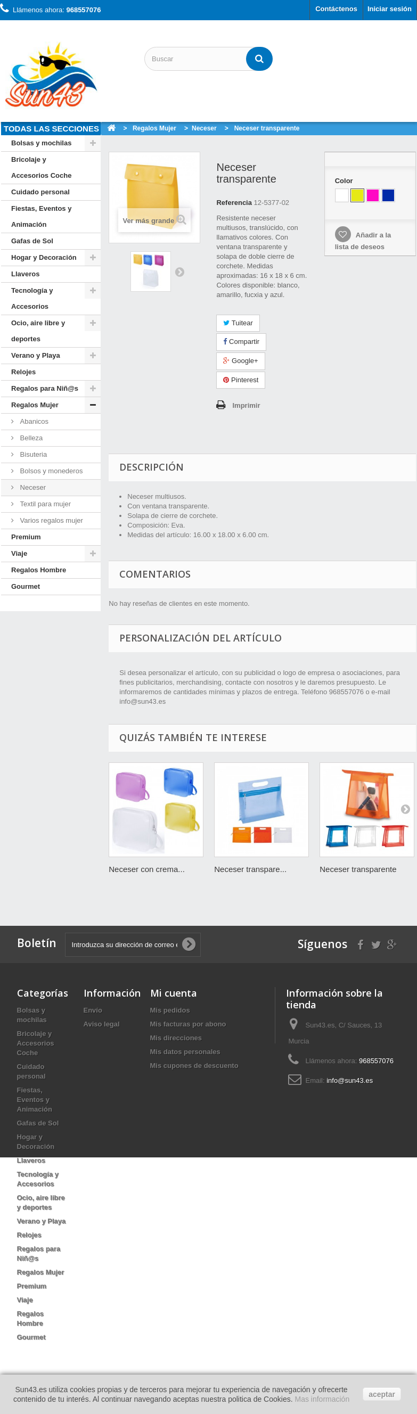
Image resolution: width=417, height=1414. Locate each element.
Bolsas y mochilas (41, 143)
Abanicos (33, 421)
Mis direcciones (176, 1038)
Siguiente (179, 271)
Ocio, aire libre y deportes (38, 331)
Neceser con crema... (147, 869)
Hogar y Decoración (44, 257)
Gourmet (25, 586)
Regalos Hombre (38, 570)
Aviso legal (102, 1024)
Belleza (30, 438)
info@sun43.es (349, 1080)
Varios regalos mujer (50, 520)
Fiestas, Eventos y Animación (41, 216)
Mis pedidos (170, 1010)
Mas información (322, 1399)
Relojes (23, 372)
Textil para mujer (44, 504)
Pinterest (240, 380)
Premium (26, 537)
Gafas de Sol (32, 241)
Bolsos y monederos (50, 471)
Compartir (241, 342)
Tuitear (237, 323)
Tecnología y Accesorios (32, 298)
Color (345, 181)
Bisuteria (32, 454)
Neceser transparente (358, 869)
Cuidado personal (40, 192)
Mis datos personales (185, 1052)
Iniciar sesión (389, 9)
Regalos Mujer (35, 405)
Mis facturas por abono (188, 1024)
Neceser (32, 487)
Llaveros (25, 274)
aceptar (382, 1394)
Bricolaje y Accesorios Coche (41, 167)
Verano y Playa (35, 355)
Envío (93, 1010)
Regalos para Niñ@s (44, 388)
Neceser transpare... (250, 869)
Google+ (240, 361)
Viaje (19, 553)
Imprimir (246, 405)
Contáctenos (336, 9)
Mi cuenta (173, 992)
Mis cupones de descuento (194, 1066)
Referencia (233, 203)
